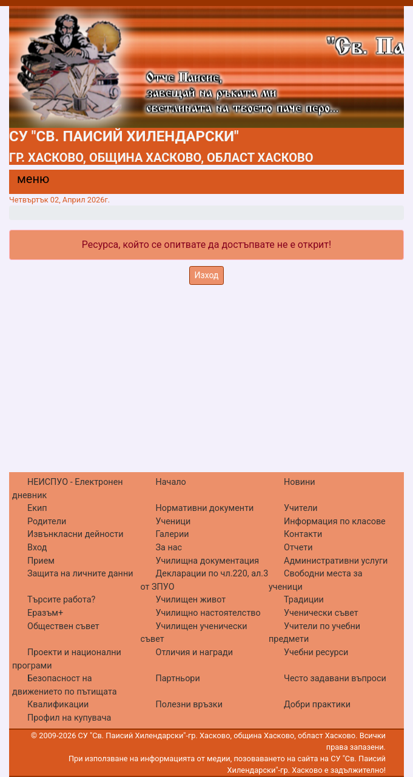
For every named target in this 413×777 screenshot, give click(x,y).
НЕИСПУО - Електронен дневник (67, 489)
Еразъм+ (45, 613)
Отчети (298, 547)
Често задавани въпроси (335, 678)
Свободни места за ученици (316, 580)
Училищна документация (208, 561)
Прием (41, 561)
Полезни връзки (189, 704)
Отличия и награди (194, 652)
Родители (46, 521)
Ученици (173, 521)
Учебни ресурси (316, 652)
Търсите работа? (61, 600)
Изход (207, 275)
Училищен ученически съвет (194, 633)
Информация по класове (335, 521)
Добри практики (317, 704)
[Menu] (26, 182)
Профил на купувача (69, 718)
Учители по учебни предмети (314, 633)
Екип (37, 508)
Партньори (178, 678)
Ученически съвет (321, 613)
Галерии (172, 534)
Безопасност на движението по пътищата (64, 685)
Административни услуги (336, 561)
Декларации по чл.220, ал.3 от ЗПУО (205, 580)
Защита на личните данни (80, 574)
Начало (171, 482)
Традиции (304, 600)
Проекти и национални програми (66, 659)
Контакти (303, 534)
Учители (301, 508)
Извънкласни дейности (75, 534)
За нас (169, 547)
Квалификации (58, 704)
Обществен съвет (63, 626)
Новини (299, 482)
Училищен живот (191, 600)
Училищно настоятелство (208, 613)
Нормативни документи (205, 508)
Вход (37, 547)
